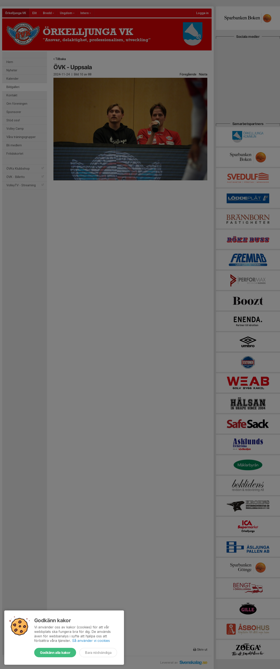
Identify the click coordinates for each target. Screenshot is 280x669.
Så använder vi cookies (91, 640)
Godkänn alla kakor (55, 652)
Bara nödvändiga (98, 652)
